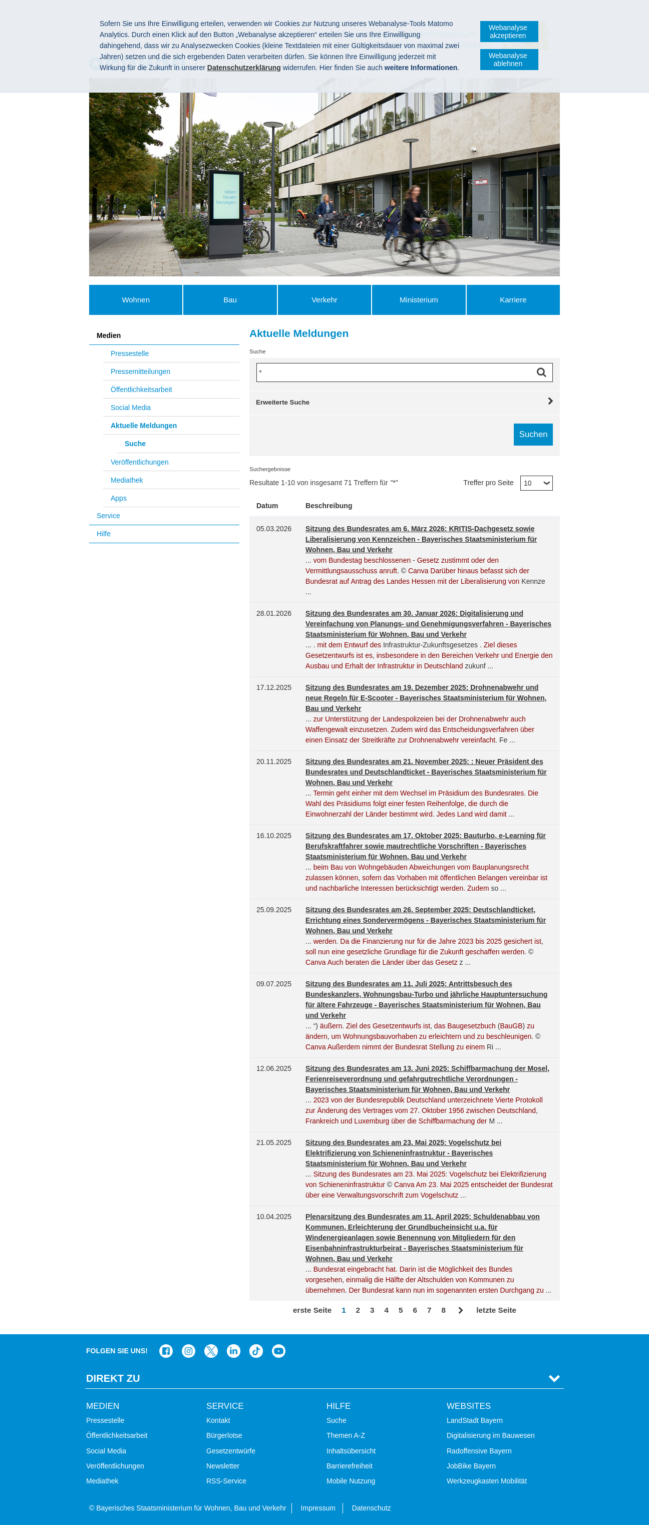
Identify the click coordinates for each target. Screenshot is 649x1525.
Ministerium (419, 299)
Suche (135, 444)
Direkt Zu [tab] (113, 1378)
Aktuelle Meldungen (144, 426)
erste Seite (312, 1310)
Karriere (513, 299)
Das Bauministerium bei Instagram (188, 1351)
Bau (230, 299)
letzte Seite (496, 1310)
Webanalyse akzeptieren (508, 32)
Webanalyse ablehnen (508, 60)
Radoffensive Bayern (479, 1451)
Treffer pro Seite (488, 483)
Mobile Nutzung (351, 1481)
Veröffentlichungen (140, 462)
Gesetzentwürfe (230, 1451)
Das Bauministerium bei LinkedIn (233, 1351)
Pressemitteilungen (140, 371)
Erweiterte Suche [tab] (282, 402)
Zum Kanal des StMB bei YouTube (278, 1351)
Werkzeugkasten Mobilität (487, 1481)
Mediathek (127, 480)
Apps (119, 498)
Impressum (318, 1508)
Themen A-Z (346, 1435)
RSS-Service (226, 1481)
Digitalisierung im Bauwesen (491, 1435)
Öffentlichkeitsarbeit (141, 390)
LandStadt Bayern (475, 1420)
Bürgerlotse (224, 1435)
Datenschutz (371, 1508)
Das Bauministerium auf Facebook (166, 1351)
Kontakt (218, 1420)
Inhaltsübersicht (351, 1451)
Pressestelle (130, 353)
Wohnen (136, 299)
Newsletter (222, 1466)
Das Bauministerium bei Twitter (211, 1351)
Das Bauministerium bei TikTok (256, 1351)
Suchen (544, 372)
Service (108, 516)
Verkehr (324, 299)
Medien (109, 335)
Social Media (131, 408)
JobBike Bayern (471, 1466)
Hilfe (104, 534)
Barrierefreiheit (350, 1466)
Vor (461, 1311)
